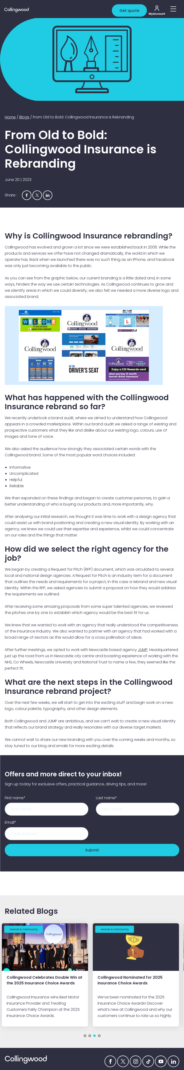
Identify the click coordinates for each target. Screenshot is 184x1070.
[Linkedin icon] (173, 1061)
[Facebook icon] (110, 1061)
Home (10, 117)
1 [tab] (85, 1035)
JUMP (143, 649)
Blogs (24, 117)
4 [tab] (99, 1035)
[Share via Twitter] (37, 195)
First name (15, 798)
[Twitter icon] (123, 1061)
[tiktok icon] (148, 1061)
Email (10, 822)
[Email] (46, 833)
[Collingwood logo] (59, 10)
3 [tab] (94, 1035)
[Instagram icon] (135, 1061)
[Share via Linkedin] (47, 195)
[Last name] (137, 809)
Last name (106, 798)
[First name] (46, 809)
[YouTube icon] (161, 1061)
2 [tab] (90, 1035)
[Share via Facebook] (26, 195)
